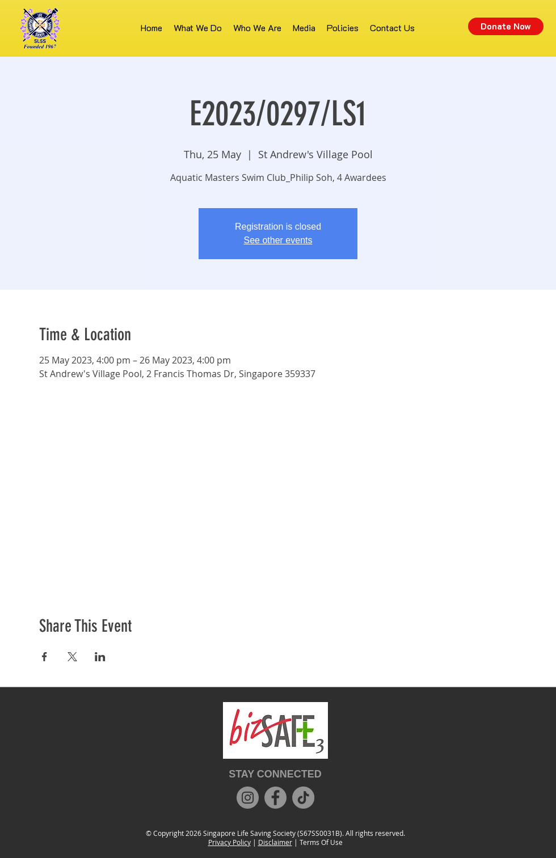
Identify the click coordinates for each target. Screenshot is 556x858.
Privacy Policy (229, 842)
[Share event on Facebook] (44, 656)
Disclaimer (275, 842)
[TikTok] (303, 798)
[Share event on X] (72, 656)
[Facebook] (275, 798)
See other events (278, 240)
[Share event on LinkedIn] (100, 656)
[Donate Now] (506, 26)
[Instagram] (248, 798)
